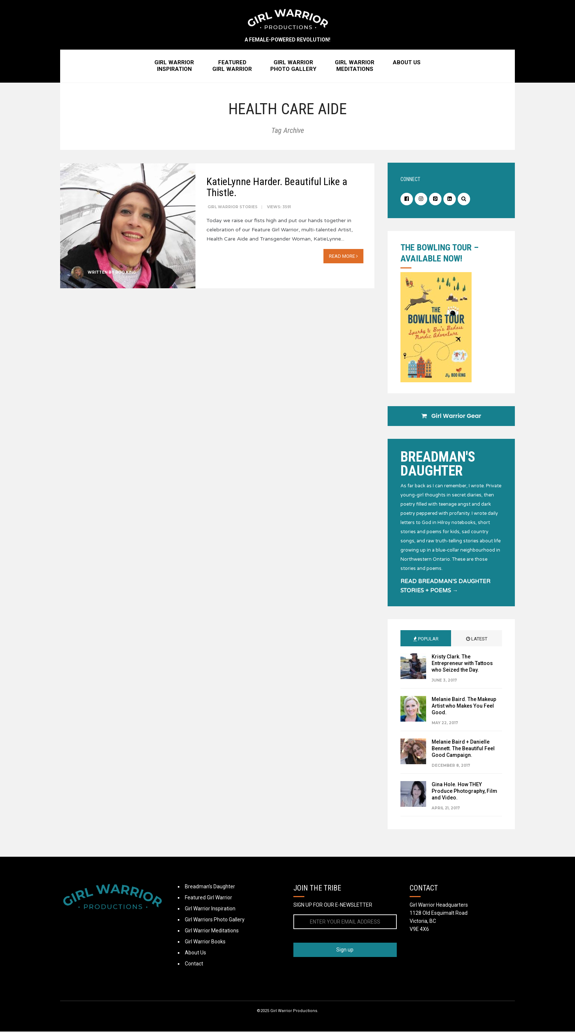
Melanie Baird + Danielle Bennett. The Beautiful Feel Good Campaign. (463, 749)
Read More (343, 257)
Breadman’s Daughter (210, 888)
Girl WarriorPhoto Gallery (293, 67)
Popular (426, 640)
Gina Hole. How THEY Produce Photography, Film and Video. (464, 792)
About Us (407, 64)
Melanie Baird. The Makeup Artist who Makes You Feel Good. (464, 707)
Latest (476, 640)
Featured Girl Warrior (208, 899)
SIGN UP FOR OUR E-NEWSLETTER (332, 906)
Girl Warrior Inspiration (210, 910)
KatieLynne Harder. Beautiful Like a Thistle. (276, 187)
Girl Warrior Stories (232, 207)
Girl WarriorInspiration (174, 67)
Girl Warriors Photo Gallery (215, 921)
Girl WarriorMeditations (354, 67)
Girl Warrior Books (205, 943)
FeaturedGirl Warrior (232, 67)
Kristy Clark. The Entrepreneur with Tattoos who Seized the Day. (462, 664)
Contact (194, 965)
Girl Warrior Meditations (212, 932)
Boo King (125, 273)
